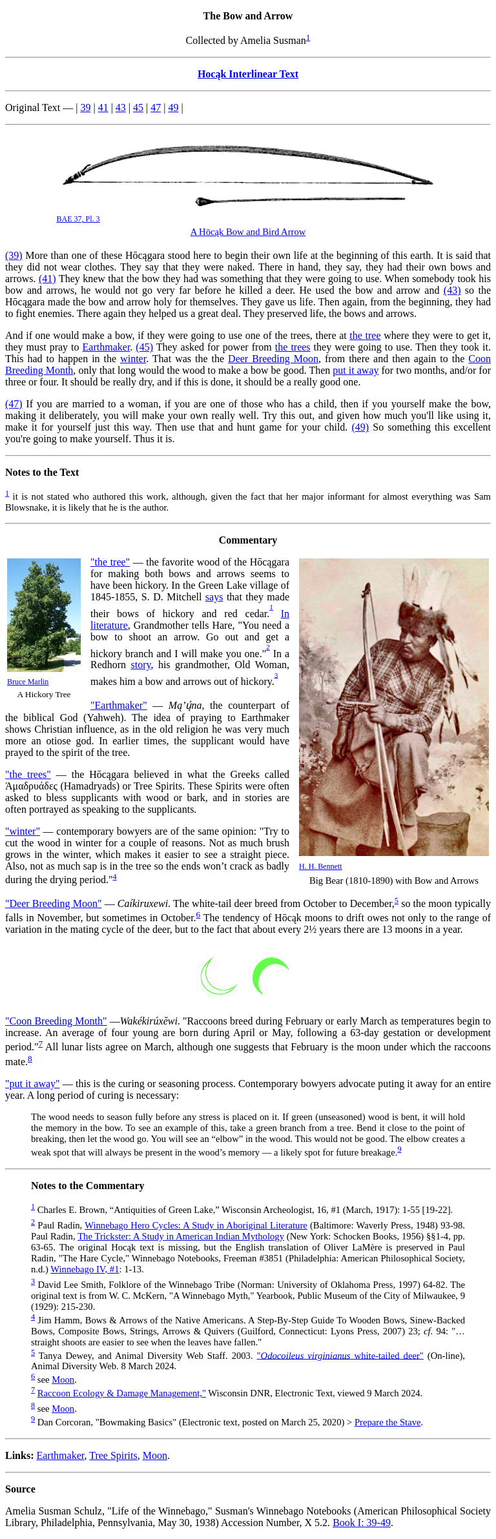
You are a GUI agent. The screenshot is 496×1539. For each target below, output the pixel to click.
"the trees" (28, 774)
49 (173, 107)
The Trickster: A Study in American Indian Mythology (181, 1236)
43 (121, 107)
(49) (360, 427)
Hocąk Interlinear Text (248, 73)
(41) (47, 278)
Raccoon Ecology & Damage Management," (121, 1393)
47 (155, 107)
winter (133, 358)
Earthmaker (106, 346)
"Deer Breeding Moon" (53, 903)
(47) (14, 403)
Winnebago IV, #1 (84, 1269)
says (214, 596)
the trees (293, 346)
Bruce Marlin (27, 681)
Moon (63, 1379)
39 (85, 107)
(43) (452, 290)
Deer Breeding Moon (273, 358)
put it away (355, 370)
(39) (14, 255)
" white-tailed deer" (340, 1355)
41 (103, 107)
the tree (364, 335)
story (141, 664)
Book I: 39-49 (362, 1522)
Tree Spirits (113, 1455)
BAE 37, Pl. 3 (78, 218)
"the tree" (110, 561)
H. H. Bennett (320, 866)
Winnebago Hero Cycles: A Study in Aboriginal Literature (196, 1225)
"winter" (22, 831)
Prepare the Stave (388, 1422)
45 (138, 107)
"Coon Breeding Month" (56, 1020)
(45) (144, 346)
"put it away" (32, 1083)
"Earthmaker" (118, 705)
